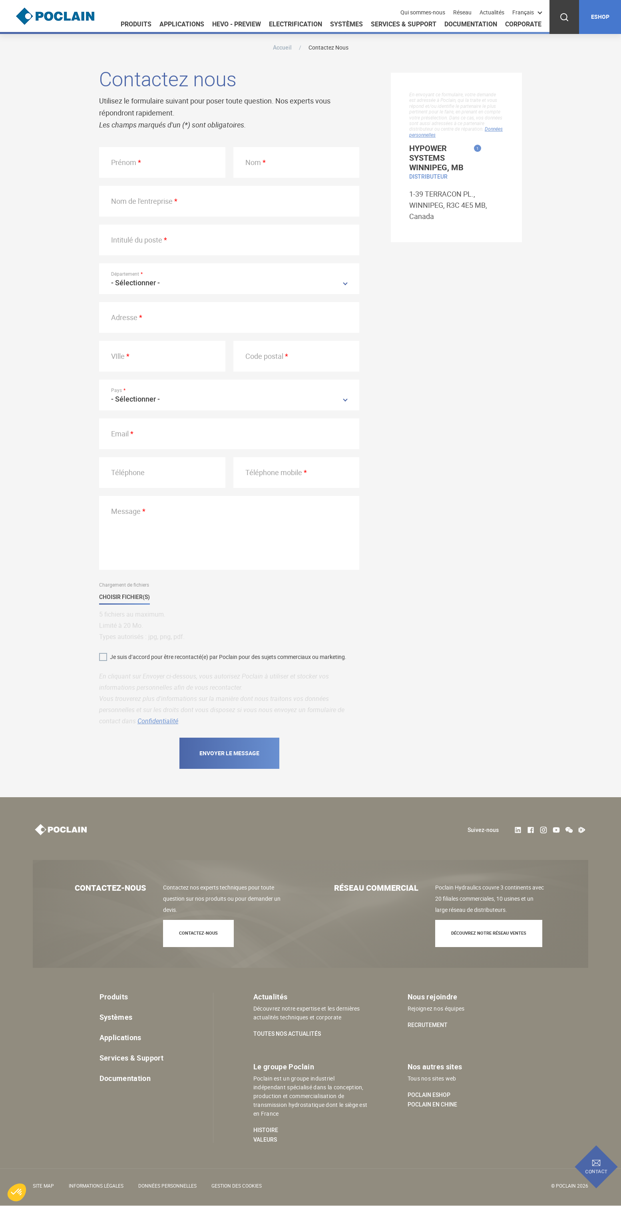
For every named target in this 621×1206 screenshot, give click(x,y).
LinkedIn (518, 830)
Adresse (124, 317)
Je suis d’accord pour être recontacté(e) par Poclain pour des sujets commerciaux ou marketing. (228, 657)
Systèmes (346, 24)
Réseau (462, 12)
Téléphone (128, 472)
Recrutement (428, 1025)
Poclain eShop (429, 1095)
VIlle (118, 356)
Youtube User (556, 830)
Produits (136, 24)
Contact (596, 1171)
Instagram (543, 830)
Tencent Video (582, 830)
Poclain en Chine (432, 1104)
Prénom (123, 162)
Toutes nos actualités (287, 1034)
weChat (569, 830)
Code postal (264, 356)
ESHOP (600, 16)
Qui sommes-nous (422, 12)
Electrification (295, 24)
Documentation (470, 24)
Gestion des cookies (236, 1185)
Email (120, 433)
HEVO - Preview (236, 24)
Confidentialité (157, 720)
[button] (16, 1192)
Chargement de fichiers (124, 584)
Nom (253, 162)
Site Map (43, 1185)
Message (126, 511)
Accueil (282, 47)
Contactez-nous (198, 933)
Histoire (265, 1130)
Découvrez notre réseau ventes (488, 933)
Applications (181, 24)
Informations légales (96, 1185)
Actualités (492, 12)
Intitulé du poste (136, 240)
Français (523, 12)
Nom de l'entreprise (142, 201)
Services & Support (403, 24)
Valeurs (265, 1139)
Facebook (531, 830)
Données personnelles (167, 1185)
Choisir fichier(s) (124, 597)
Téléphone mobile (273, 472)
